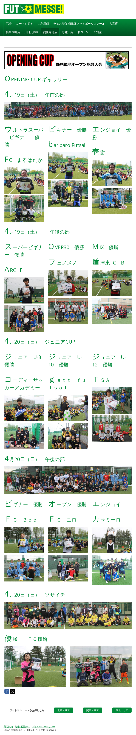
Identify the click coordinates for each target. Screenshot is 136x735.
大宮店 (113, 23)
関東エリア (92, 710)
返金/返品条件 (22, 726)
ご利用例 (43, 23)
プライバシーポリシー (43, 726)
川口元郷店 (31, 32)
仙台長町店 (13, 32)
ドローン (83, 32)
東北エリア (122, 710)
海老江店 (67, 32)
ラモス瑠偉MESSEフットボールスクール (79, 23)
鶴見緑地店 (50, 32)
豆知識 (97, 32)
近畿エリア (63, 710)
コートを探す (24, 23)
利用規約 (8, 726)
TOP (9, 23)
